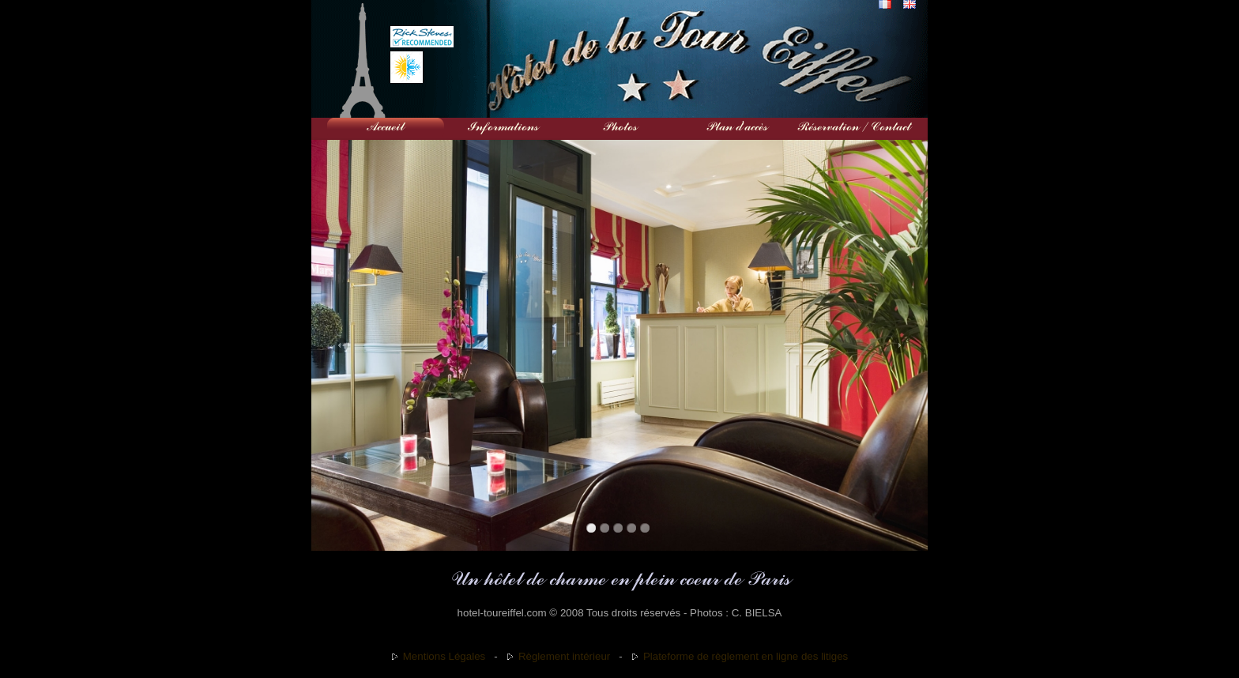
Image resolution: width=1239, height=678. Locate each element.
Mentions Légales (444, 656)
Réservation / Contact (853, 126)
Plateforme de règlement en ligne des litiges (745, 656)
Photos (619, 126)
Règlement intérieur (564, 656)
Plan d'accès (736, 126)
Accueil (385, 126)
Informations (502, 126)
